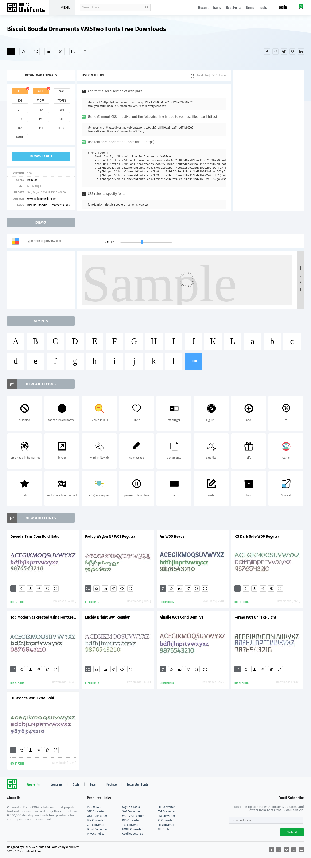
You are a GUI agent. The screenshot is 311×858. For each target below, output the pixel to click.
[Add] (11, 51)
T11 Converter (165, 825)
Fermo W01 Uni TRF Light (255, 617)
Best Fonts (233, 7)
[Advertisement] (268, 140)
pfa (41, 109)
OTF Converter (96, 811)
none (19, 137)
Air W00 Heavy (172, 536)
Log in (283, 7)
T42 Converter (131, 825)
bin (61, 109)
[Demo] (36, 51)
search (146, 7)
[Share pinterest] (292, 51)
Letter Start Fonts (137, 785)
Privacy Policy (95, 833)
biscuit (31, 205)
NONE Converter (132, 829)
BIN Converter (96, 820)
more (193, 361)
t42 (20, 128)
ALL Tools (163, 829)
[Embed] (47, 588)
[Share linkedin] (301, 51)
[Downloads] (30, 588)
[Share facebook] (267, 51)
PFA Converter (166, 816)
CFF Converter (95, 825)
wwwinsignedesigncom (41, 198)
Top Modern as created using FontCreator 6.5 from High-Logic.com (43, 617)
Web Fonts (33, 785)
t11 (41, 128)
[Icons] (73, 51)
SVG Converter (131, 811)
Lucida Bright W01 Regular (107, 617)
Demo (250, 7)
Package (111, 785)
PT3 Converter (131, 820)
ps (40, 119)
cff (61, 119)
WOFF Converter (97, 816)
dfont (61, 128)
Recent (203, 7)
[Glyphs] (48, 51)
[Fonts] (85, 51)
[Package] (61, 51)
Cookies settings (132, 833)
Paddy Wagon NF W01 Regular (110, 536)
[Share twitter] (284, 51)
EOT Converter (166, 811)
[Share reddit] (275, 51)
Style (76, 785)
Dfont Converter (97, 829)
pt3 (20, 119)
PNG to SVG (94, 807)
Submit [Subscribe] (292, 832)
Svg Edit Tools (131, 807)
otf (20, 109)
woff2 (62, 100)
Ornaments (57, 205)
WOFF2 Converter (133, 816)
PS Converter (165, 820)
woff (40, 100)
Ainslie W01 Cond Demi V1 (181, 617)
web (41, 91)
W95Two (71, 205)
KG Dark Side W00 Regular (256, 536)
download (41, 156)
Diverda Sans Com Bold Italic (34, 536)
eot (19, 100)
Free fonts (28, 8)
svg (61, 91)
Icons (217, 7)
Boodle (42, 205)
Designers (56, 785)
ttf (20, 91)
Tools (263, 7)
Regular (32, 179)
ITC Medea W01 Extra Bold (32, 698)
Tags (93, 785)
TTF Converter (166, 807)
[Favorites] (23, 51)
